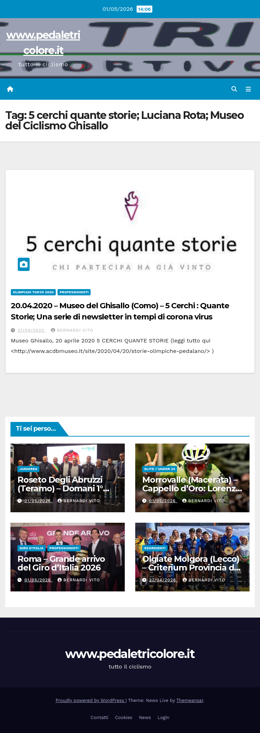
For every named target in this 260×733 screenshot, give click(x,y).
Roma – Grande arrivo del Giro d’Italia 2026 (61, 563)
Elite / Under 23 (159, 469)
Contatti (99, 717)
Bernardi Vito (72, 330)
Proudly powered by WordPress (91, 700)
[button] (234, 89)
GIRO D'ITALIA (32, 548)
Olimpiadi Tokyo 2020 (33, 292)
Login (163, 717)
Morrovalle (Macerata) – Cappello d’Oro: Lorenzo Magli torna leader (191, 488)
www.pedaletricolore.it (130, 654)
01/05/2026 (38, 500)
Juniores (28, 469)
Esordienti (155, 548)
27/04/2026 (163, 579)
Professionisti (74, 292)
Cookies (123, 717)
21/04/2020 (32, 330)
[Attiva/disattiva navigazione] (248, 89)
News (145, 717)
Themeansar (189, 700)
